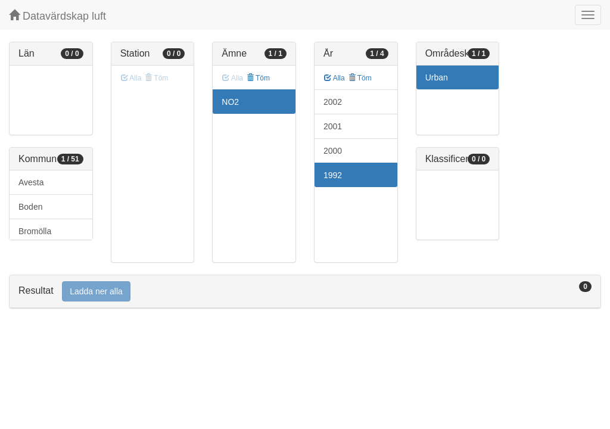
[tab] (305, 291)
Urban (436, 77)
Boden (30, 207)
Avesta (31, 182)
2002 (332, 102)
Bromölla (34, 231)
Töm (258, 78)
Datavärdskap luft (57, 16)
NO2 (230, 102)
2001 (332, 126)
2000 (332, 151)
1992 (332, 175)
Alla (334, 78)
